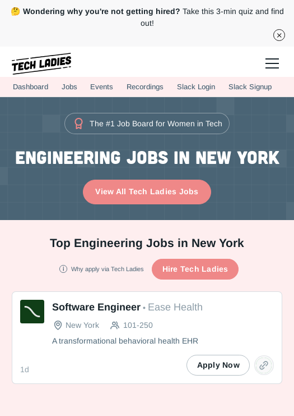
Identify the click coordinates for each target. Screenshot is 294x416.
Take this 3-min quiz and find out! (147, 17)
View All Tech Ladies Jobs (146, 191)
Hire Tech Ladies (195, 268)
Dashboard (30, 87)
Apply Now (218, 364)
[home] (41, 63)
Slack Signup (250, 87)
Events (101, 87)
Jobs (69, 87)
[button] (270, 62)
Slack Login (196, 87)
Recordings (145, 87)
